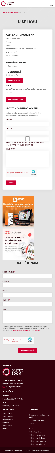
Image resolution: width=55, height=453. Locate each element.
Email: (5, 290)
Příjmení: (6, 281)
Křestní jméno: (8, 272)
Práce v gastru (8, 419)
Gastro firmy (7, 413)
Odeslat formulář (28, 350)
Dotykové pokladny (36, 429)
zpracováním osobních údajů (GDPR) (26, 330)
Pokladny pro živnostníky (37, 441)
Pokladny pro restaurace (38, 435)
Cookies (32, 423)
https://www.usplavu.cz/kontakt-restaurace (26, 89)
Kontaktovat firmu (15, 99)
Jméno (9, 120)
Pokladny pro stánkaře (37, 444)
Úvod (5, 13)
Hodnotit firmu (14, 80)
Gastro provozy (8, 416)
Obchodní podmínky (36, 420)
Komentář (10, 149)
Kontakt (5, 428)
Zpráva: (6, 309)
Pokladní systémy (35, 432)
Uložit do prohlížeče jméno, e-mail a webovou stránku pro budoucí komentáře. (25, 143)
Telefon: (6, 300)
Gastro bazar (7, 425)
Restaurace (13, 13)
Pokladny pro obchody (37, 438)
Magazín (6, 422)
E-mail (9, 129)
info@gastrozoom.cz (13, 387)
